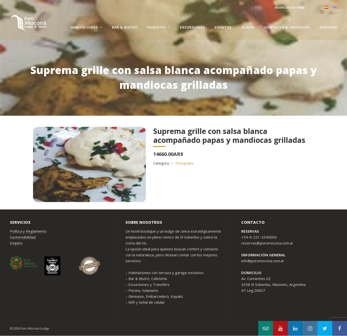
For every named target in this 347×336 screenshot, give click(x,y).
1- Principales (182, 163)
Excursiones (192, 27)
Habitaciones (84, 27)
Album (247, 27)
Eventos (223, 27)
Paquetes (156, 27)
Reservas (328, 27)
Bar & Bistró (124, 27)
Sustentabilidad (23, 237)
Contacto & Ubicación (287, 27)
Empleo (16, 243)
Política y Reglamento (28, 231)
